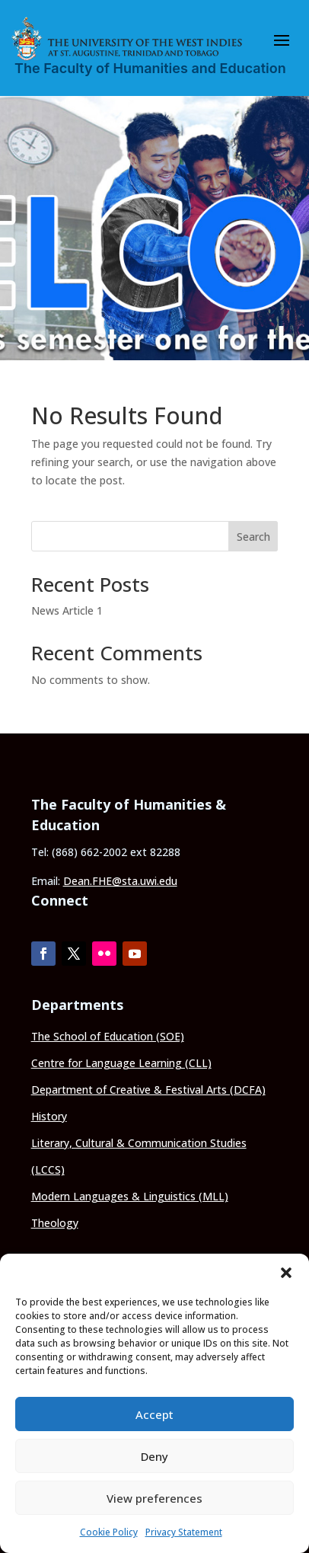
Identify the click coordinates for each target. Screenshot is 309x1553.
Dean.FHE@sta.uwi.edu (120, 881)
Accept (154, 1414)
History (49, 1116)
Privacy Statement (183, 1532)
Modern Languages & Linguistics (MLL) (129, 1196)
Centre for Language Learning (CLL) (121, 1063)
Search (253, 536)
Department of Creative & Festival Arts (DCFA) (148, 1089)
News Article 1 (67, 610)
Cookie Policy (109, 1532)
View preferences (154, 1498)
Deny (154, 1456)
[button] (286, 1272)
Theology (54, 1223)
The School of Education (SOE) (107, 1036)
